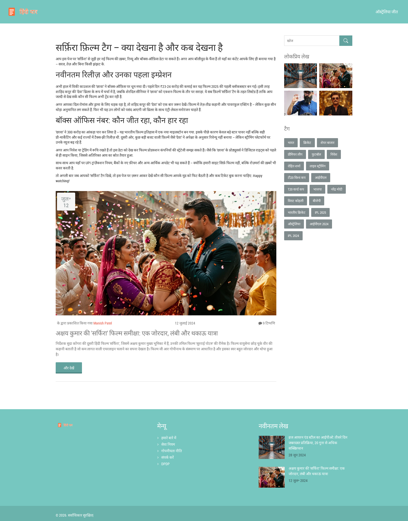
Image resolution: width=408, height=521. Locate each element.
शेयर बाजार (327, 142)
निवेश (333, 154)
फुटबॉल (316, 154)
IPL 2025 (320, 212)
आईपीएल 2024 (319, 224)
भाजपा (317, 189)
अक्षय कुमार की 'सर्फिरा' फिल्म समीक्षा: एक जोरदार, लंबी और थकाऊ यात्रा (137, 333)
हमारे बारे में (168, 437)
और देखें (68, 367)
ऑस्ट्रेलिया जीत (386, 12)
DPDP (165, 464)
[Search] (345, 40)
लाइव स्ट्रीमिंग (318, 166)
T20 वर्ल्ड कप (296, 189)
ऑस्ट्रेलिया (294, 224)
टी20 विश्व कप (296, 177)
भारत (291, 142)
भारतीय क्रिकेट (296, 212)
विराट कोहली (295, 200)
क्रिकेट (307, 142)
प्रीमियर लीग (295, 154)
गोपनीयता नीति (171, 450)
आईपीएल (321, 177)
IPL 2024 (293, 235)
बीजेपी (317, 200)
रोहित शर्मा (294, 166)
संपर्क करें (167, 457)
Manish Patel (102, 323)
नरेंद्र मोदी (336, 189)
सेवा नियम (168, 444)
